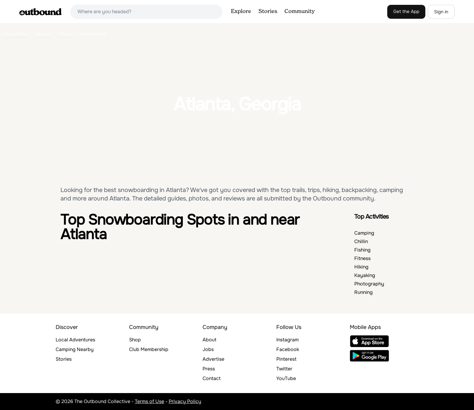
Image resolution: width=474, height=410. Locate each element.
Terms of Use (149, 401)
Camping (364, 233)
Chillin (361, 241)
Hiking (361, 267)
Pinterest (286, 359)
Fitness (362, 258)
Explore (241, 11)
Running (363, 292)
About (209, 340)
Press (209, 369)
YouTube (286, 378)
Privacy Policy (185, 401)
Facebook (287, 349)
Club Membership (148, 349)
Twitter (284, 369)
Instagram (287, 340)
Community (299, 11)
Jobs (208, 349)
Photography (369, 284)
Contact (212, 378)
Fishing (362, 250)
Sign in (441, 12)
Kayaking (364, 275)
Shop (135, 340)
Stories (267, 11)
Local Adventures (75, 340)
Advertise (213, 359)
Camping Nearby (75, 349)
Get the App (406, 11)
